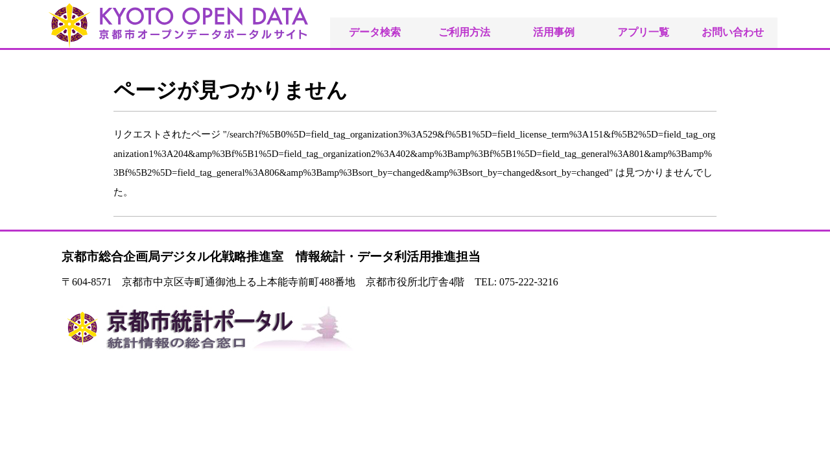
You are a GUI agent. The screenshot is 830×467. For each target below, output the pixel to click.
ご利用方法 (464, 32)
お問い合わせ (733, 32)
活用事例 (554, 32)
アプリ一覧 (643, 32)
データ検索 (375, 32)
